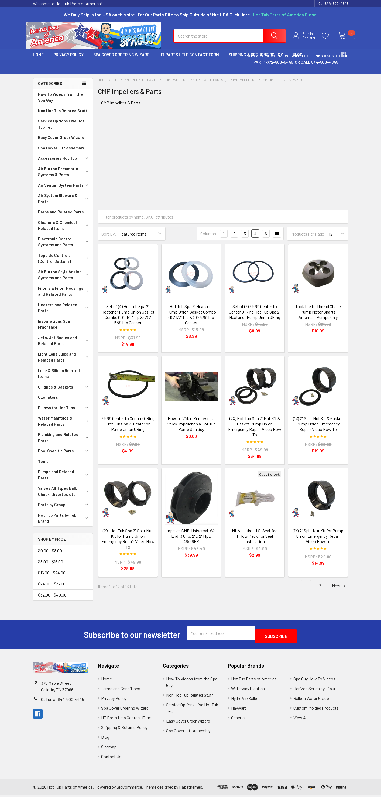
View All (300, 719)
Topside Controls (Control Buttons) (64, 263)
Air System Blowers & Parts (64, 203)
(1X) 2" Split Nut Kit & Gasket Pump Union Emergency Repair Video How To (318, 429)
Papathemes (190, 788)
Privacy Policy (68, 59)
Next (339, 591)
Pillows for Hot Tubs (64, 412)
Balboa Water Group (311, 700)
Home (38, 59)
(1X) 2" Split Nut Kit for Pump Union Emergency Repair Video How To (318, 541)
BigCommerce (129, 788)
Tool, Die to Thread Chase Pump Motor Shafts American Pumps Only (318, 317)
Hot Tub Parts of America (254, 680)
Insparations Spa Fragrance (54, 329)
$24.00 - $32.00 (52, 588)
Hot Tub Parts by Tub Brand (64, 523)
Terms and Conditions (120, 690)
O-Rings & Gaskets (64, 391)
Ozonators (48, 402)
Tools (43, 466)
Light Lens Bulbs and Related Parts (64, 361)
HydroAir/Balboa (246, 700)
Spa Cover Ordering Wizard (121, 59)
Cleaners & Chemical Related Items (64, 230)
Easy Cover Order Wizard (61, 142)
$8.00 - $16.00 (50, 566)
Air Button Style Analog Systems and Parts (64, 279)
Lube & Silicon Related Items (59, 378)
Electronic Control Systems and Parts (64, 246)
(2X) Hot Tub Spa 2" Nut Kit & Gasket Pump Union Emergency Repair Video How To (254, 431)
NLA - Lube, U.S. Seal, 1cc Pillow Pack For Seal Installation (254, 541)
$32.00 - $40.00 (52, 599)
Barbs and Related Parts (61, 216)
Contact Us (111, 758)
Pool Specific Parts (64, 455)
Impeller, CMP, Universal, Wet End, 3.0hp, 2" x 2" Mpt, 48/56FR (191, 541)
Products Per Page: (308, 238)
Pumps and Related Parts (64, 479)
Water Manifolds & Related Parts (64, 425)
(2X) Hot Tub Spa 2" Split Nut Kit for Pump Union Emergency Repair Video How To (128, 543)
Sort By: (108, 238)
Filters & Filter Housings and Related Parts (64, 296)
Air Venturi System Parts (64, 190)
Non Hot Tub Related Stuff (63, 115)
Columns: (209, 238)
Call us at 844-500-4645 (62, 701)
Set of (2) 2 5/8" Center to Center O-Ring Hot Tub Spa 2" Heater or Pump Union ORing (254, 317)
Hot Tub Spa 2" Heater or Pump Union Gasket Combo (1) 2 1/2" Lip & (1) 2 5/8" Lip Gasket (191, 319)
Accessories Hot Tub (64, 163)
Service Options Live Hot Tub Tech (61, 128)
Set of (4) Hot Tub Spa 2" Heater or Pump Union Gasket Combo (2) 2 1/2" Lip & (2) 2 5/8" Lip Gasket (128, 319)
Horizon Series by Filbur (314, 690)
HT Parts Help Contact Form (189, 59)
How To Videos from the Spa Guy (60, 102)
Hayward (239, 709)
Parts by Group (64, 509)
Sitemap (108, 748)
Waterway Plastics (248, 690)
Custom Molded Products (316, 709)
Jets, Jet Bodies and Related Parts (64, 345)
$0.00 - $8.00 (50, 555)
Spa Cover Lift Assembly (61, 152)
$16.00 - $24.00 (52, 577)
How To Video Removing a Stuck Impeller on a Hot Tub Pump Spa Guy (191, 429)
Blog (105, 738)
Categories (50, 88)
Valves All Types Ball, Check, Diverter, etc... (64, 496)
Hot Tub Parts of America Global (285, 14)
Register (305, 41)
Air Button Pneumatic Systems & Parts (64, 176)
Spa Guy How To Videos (314, 680)
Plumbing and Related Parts (64, 442)
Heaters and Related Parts (64, 312)
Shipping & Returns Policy (124, 729)
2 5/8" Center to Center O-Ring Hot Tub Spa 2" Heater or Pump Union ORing (128, 429)
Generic (238, 719)
